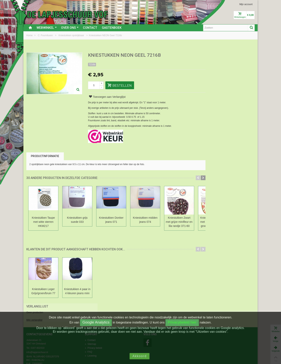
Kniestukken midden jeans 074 (145, 219)
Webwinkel (46, 28)
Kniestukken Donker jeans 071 (111, 219)
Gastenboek (112, 28)
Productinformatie (45, 156)
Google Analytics (95, 322)
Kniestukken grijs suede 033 (77, 219)
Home (29, 35)
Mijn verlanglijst (210, 69)
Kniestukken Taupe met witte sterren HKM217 (43, 221)
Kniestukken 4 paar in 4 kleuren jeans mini (77, 291)
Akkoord (139, 356)
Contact (90, 28)
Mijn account (246, 4)
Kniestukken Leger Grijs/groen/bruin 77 (43, 291)
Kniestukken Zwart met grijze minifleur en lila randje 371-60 (179, 221)
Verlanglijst (213, 55)
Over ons (70, 28)
